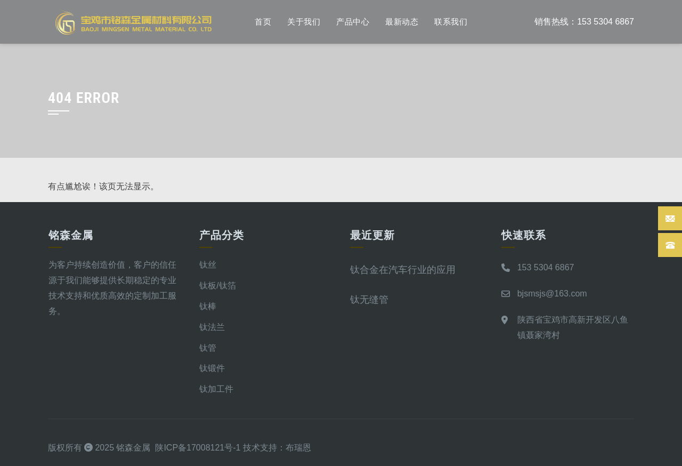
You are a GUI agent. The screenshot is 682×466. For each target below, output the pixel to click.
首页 (263, 22)
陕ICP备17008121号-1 (197, 447)
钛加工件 (216, 388)
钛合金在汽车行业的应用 (403, 269)
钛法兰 (212, 327)
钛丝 (207, 264)
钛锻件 (212, 368)
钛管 (207, 347)
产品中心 (352, 22)
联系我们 (450, 22)
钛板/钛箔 (217, 285)
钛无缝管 (369, 299)
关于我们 (303, 22)
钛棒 (207, 306)
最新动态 (401, 22)
